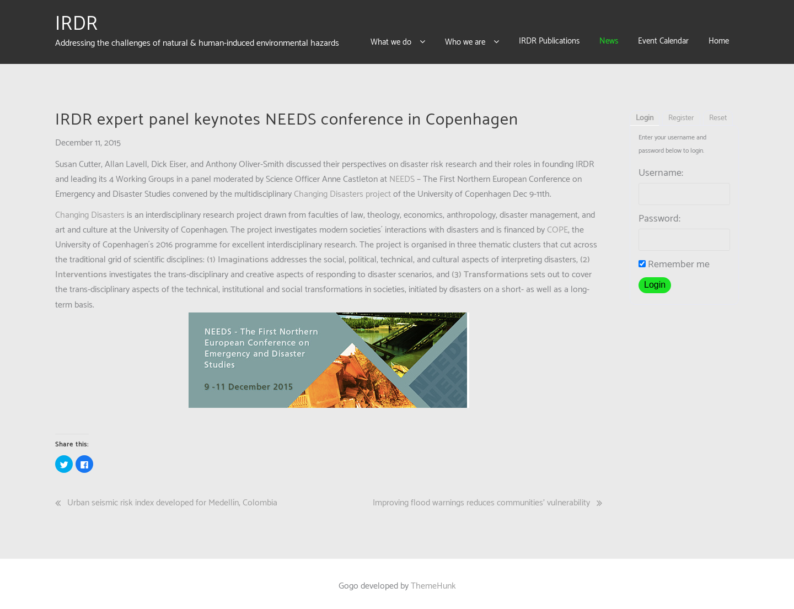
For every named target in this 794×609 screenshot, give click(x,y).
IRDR (76, 21)
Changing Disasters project (341, 189)
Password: (659, 214)
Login (644, 113)
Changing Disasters (90, 209)
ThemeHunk (433, 581)
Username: (661, 168)
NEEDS (402, 174)
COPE (557, 224)
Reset (718, 113)
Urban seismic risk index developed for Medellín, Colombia (172, 497)
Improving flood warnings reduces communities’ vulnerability (481, 497)
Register (681, 113)
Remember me (674, 259)
